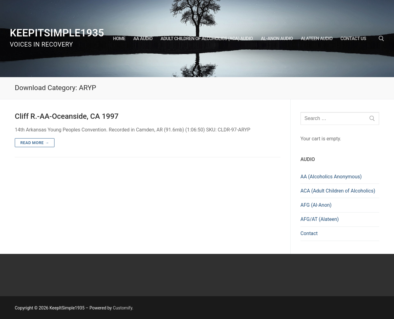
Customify (122, 307)
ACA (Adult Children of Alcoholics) (337, 191)
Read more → (34, 142)
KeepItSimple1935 (57, 33)
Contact (309, 233)
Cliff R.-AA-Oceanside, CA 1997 (67, 116)
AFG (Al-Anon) (316, 205)
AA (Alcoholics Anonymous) (331, 177)
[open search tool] (381, 38)
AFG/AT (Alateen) (319, 219)
